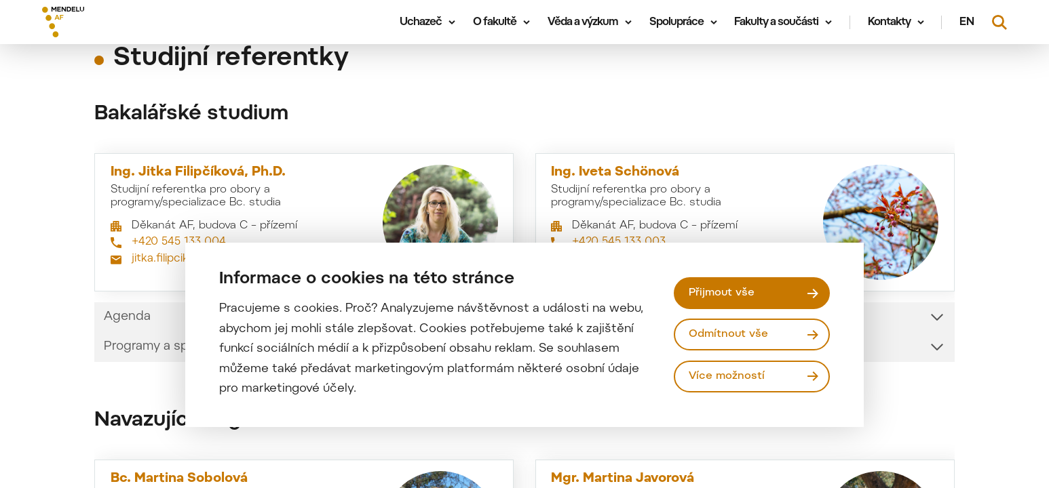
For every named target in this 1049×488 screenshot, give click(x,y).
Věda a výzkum (583, 22)
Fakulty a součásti (776, 22)
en (966, 22)
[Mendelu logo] (122, 22)
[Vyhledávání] (999, 22)
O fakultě (494, 22)
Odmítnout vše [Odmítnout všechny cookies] (728, 334)
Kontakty (889, 22)
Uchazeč (421, 22)
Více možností (727, 376)
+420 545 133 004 (179, 242)
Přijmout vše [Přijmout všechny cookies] (722, 292)
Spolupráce (676, 22)
